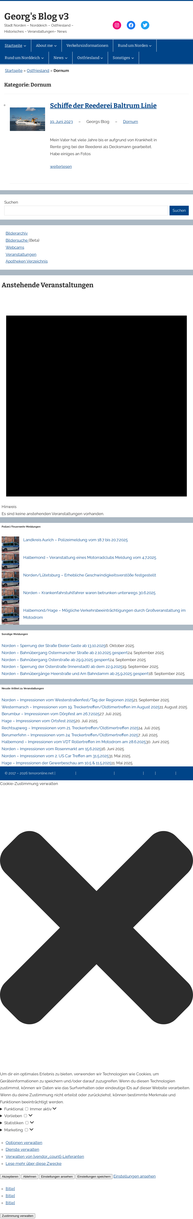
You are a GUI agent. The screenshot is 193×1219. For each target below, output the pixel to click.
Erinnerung (166, 773)
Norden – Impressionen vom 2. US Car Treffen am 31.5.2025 (55, 755)
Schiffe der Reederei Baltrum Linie (103, 106)
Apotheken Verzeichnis (27, 261)
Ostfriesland (38, 70)
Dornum (130, 121)
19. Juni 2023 (61, 121)
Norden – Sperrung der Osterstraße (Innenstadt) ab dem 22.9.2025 (62, 666)
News (150, 773)
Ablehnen (29, 1176)
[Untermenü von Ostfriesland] (101, 57)
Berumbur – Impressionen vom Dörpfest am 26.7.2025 (51, 713)
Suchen (11, 202)
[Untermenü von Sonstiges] (132, 57)
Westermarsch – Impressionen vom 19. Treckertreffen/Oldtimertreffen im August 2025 (81, 707)
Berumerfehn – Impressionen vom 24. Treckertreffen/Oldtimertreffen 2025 (70, 735)
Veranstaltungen (21, 254)
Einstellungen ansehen (57, 1176)
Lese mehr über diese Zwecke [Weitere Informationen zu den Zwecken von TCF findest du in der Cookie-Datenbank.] (34, 1163)
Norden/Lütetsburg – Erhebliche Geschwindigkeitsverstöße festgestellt (89, 575)
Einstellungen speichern (94, 1176)
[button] (96, 928)
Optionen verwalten (24, 1142)
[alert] (96, 405)
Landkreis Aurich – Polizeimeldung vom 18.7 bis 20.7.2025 (75, 539)
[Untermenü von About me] (55, 45)
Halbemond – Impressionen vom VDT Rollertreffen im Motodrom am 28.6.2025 (74, 741)
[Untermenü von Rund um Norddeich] (42, 57)
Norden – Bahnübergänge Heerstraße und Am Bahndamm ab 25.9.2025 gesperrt (75, 673)
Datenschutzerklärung (95, 773)
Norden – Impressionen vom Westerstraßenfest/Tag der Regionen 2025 (67, 700)
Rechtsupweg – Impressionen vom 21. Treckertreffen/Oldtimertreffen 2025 (70, 728)
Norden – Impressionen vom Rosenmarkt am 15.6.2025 (51, 748)
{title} (10, 1188)
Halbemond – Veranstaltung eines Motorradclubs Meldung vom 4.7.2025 (89, 557)
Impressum (65, 773)
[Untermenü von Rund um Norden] (150, 45)
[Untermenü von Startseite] (24, 45)
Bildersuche (17, 240)
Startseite (14, 70)
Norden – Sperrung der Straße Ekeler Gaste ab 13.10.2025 (53, 645)
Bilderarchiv (17, 233)
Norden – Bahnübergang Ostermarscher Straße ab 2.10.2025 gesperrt (65, 652)
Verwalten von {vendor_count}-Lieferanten (45, 1156)
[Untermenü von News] (66, 57)
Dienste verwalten (22, 1149)
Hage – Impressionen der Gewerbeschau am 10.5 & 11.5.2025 (56, 763)
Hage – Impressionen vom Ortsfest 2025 (38, 720)
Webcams (15, 247)
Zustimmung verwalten (17, 1216)
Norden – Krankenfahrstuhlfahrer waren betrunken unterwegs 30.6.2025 (89, 592)
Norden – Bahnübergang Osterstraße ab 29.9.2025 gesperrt (56, 659)
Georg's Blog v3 (36, 16)
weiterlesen (61, 166)
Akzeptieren (10, 1176)
